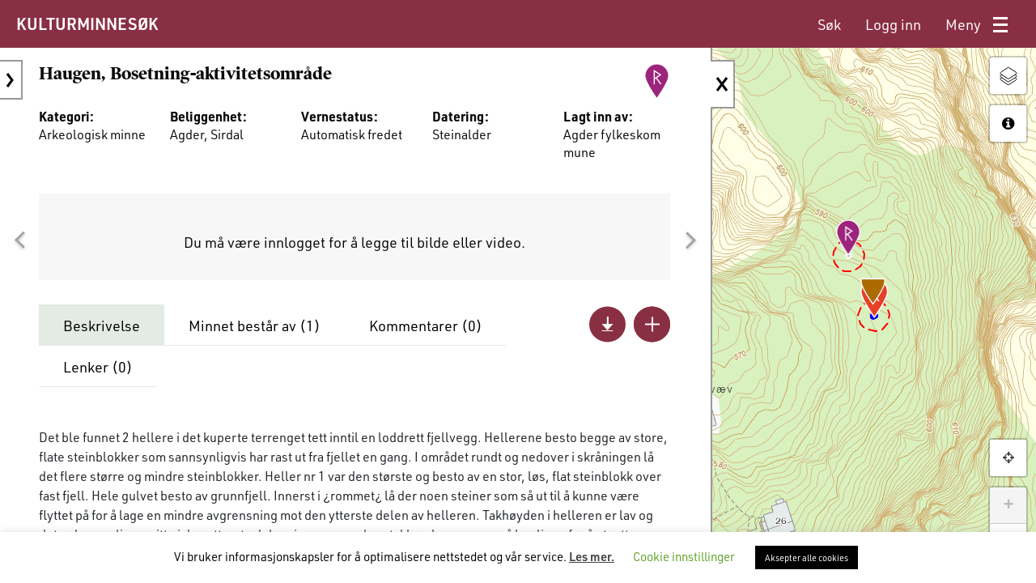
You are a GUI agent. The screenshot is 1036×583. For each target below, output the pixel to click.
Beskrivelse (101, 325)
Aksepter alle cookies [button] (806, 557)
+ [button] (1008, 505)
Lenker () (98, 367)
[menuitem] (829, 24)
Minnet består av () (255, 325)
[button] (19, 240)
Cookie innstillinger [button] (684, 556)
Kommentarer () (425, 325)
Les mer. (591, 556)
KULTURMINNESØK (87, 23)
